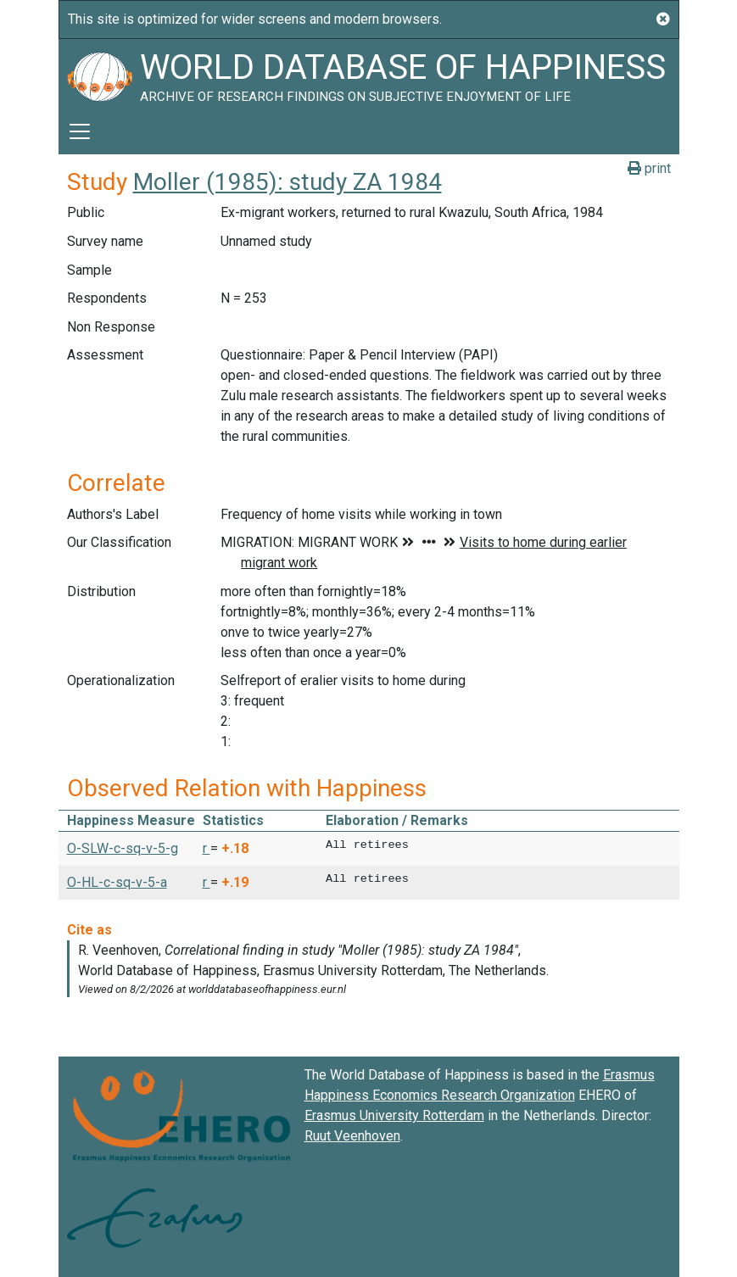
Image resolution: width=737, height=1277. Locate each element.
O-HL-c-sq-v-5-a (117, 882)
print (649, 168)
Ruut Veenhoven (352, 1136)
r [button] (206, 848)
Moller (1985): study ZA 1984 (287, 182)
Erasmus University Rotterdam (394, 1115)
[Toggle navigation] (79, 131)
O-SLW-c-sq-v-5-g (122, 848)
